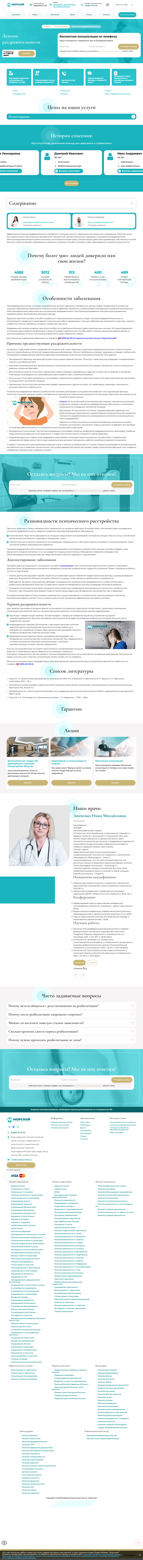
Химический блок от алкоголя (24, 1469)
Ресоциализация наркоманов (67, 1332)
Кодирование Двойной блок (23, 1321)
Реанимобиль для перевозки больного (71, 1498)
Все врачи (79, 1076)
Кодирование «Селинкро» (22, 1460)
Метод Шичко (17, 1342)
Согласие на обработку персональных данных (119, 1242)
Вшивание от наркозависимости (68, 1323)
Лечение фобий (104, 1496)
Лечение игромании (106, 1302)
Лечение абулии (104, 1490)
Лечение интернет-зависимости (111, 1323)
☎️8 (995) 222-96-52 (66, 396)
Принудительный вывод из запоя (25, 1366)
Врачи (82, 1241)
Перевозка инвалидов (64, 1489)
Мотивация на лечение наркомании (70, 1422)
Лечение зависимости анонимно (111, 1299)
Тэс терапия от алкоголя (21, 1429)
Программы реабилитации (66, 1329)
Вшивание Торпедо (19, 1411)
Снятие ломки (60, 1302)
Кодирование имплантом (22, 1387)
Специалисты (19, 94)
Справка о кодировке (20, 1336)
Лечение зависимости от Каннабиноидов (72, 1380)
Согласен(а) (129, 1555)
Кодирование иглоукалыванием (25, 1405)
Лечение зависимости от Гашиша (69, 1371)
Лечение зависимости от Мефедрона (70, 1377)
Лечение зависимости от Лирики (68, 1374)
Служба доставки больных (65, 1509)
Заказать (26, 53)
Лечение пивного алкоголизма (24, 1437)
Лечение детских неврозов (109, 1508)
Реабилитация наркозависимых (68, 1389)
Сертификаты (85, 1244)
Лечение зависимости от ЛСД (67, 1383)
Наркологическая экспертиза (24, 1493)
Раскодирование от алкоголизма (25, 1381)
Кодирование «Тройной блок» (24, 1463)
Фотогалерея (85, 1247)
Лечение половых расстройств (110, 1502)
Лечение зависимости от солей (67, 1347)
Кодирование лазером (64, 1320)
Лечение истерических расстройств (113, 1499)
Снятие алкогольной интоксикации (26, 1475)
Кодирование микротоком (23, 1451)
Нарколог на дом (61, 1299)
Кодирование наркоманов (66, 1401)
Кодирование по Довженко (66, 1317)
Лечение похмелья (19, 1472)
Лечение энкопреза (106, 1505)
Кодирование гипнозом (21, 1318)
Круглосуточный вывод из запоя (25, 1372)
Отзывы (64, 94)
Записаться (21, 1278)
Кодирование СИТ (19, 1390)
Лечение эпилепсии (106, 1535)
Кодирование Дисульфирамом (24, 1420)
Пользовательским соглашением (56, 1556)
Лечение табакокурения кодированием (114, 1306)
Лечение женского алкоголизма (25, 1312)
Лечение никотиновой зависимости (113, 1309)
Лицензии (65, 91)
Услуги (35, 14)
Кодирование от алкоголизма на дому (28, 1399)
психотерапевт (66, 624)
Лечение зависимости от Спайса (68, 1356)
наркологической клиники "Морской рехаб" (96, 396)
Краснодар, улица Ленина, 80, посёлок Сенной (64, 6)
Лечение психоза (105, 1514)
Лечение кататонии (106, 1493)
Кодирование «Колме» (21, 1457)
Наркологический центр (65, 1341)
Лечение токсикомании (107, 1312)
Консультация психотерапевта (24, 1490)
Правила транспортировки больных (70, 1506)
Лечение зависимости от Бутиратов (69, 1350)
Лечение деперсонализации (109, 1529)
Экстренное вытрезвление (22, 1454)
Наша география (116, 1246)
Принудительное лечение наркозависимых (64, 1310)
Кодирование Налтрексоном (23, 1327)
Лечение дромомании (107, 1483)
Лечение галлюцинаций (107, 1520)
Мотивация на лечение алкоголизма (27, 1363)
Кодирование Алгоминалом (23, 1417)
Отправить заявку (128, 46)
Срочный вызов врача (127, 14)
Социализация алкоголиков (23, 1426)
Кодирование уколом (20, 1315)
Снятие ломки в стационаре (66, 1410)
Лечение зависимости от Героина (69, 1353)
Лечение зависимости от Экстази (68, 1386)
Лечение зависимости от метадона (69, 1359)
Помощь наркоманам (63, 1425)
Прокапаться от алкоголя (22, 1466)
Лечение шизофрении (107, 1517)
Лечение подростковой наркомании (70, 1344)
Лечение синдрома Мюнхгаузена (111, 1538)
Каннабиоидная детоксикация (67, 1407)
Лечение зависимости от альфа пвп (69, 1419)
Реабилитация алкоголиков (23, 1339)
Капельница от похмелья (22, 1306)
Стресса (63, 459)
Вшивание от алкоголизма (22, 1330)
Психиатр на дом (104, 1511)
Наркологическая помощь (62, 1236)
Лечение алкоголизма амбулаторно (26, 1351)
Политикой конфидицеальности (84, 1556)
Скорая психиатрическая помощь (112, 1541)
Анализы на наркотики (64, 1416)
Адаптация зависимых (64, 1392)
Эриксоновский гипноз (21, 1440)
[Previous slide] (76, 1088)
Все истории (71, 183)
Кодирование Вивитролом (22, 1324)
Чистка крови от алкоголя (22, 1378)
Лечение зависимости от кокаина (69, 1362)
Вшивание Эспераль (20, 1333)
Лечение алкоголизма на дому (24, 1360)
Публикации (85, 1239)
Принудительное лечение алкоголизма (28, 1348)
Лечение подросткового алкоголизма (27, 1357)
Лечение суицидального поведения (113, 1532)
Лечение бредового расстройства (112, 1526)
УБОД (56, 1306)
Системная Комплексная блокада (26, 1443)
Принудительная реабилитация (68, 1326)
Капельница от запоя (20, 1302)
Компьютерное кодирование (24, 1402)
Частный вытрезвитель (21, 1345)
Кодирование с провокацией (24, 1408)
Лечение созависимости (65, 1314)
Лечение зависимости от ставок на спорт (115, 1326)
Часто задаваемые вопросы (117, 94)
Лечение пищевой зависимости (111, 1329)
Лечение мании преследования (111, 1523)
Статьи (108, 91)
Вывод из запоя (18, 1299)
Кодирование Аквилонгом (22, 1414)
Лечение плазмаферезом (22, 1375)
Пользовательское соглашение (123, 1236)
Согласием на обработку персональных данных (22, 1556)
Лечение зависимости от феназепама (70, 1365)
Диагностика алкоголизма (22, 1423)
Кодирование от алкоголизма (24, 1384)
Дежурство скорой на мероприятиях (70, 1495)
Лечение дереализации (107, 1486)
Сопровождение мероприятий (67, 1492)
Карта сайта (85, 1236)
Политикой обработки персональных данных (101, 1554)
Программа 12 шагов (63, 1338)
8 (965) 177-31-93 (91, 6)
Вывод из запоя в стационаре (24, 1369)
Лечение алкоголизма (60, 1239)
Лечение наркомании (60, 1241)
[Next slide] (83, 1088)
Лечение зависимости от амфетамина (70, 1368)
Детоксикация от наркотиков (67, 1404)
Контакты (84, 1253)
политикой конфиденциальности (110, 51)
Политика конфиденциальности (123, 1239)
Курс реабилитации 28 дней (66, 1335)
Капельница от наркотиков (23, 1486)
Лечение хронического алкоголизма (27, 1309)
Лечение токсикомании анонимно (112, 1315)
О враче (92, 1076)
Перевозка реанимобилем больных (69, 1512)
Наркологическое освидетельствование (71, 1413)
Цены (15, 91)
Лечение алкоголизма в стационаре (27, 1354)
